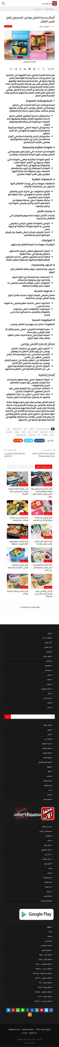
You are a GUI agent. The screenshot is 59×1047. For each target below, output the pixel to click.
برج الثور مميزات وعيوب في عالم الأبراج (14, 455)
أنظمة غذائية (47, 725)
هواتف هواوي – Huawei (43, 991)
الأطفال (31, 429)
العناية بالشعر (47, 757)
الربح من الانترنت (46, 826)
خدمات (49, 840)
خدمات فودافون (46, 849)
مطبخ (49, 633)
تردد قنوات (48, 886)
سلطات (49, 679)
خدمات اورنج (47, 845)
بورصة (49, 873)
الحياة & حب (47, 739)
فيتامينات (45, 435)
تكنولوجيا (48, 835)
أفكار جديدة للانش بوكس (42, 429)
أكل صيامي (47, 647)
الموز (29, 432)
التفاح (8, 429)
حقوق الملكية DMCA (43, 1029)
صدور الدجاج (9, 432)
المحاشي (48, 651)
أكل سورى (47, 642)
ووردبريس (48, 940)
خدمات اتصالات (46, 859)
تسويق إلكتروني (46, 950)
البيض (25, 429)
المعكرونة (48, 665)
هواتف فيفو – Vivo (45, 982)
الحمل (49, 734)
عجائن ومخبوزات (46, 688)
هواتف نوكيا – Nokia (44, 987)
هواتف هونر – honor (44, 996)
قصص (49, 707)
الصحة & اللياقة (46, 743)
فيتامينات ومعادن (46, 900)
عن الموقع (33, 1032)
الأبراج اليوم (47, 863)
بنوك (49, 868)
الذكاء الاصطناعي (45, 945)
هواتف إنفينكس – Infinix (43, 964)
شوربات (49, 684)
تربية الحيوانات (47, 780)
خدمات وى (47, 854)
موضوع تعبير (47, 799)
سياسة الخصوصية (28, 1029)
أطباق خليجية (47, 656)
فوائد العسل (47, 896)
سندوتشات (48, 670)
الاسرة (49, 729)
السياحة (49, 776)
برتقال (23, 432)
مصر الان (27, 1042)
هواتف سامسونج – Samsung (42, 973)
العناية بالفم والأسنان (44, 762)
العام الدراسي (43, 432)
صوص (52, 435)
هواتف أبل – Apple (45, 954)
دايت (49, 790)
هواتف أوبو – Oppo (45, 959)
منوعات (49, 794)
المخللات (48, 661)
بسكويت (17, 432)
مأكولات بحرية (46, 637)
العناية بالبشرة (47, 753)
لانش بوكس (8, 26)
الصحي (52, 432)
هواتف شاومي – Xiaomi (43, 978)
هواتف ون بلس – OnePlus (42, 1001)
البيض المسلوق (17, 429)
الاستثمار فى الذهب (45, 831)
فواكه (49, 702)
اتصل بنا (24, 1032)
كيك (39, 435)
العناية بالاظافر (47, 748)
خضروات (48, 891)
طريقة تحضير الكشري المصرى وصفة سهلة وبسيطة (43, 455)
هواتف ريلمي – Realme (43, 968)
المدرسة (35, 432)
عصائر (49, 693)
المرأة (49, 771)
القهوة (49, 766)
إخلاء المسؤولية (14, 1029)
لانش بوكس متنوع (21, 435)
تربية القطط (47, 785)
